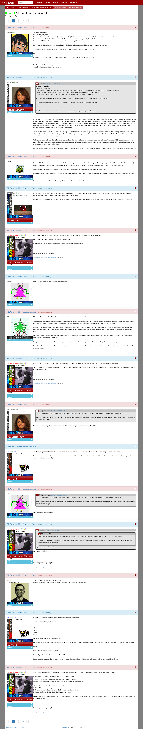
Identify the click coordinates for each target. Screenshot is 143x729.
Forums (13, 7)
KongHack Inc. (65, 727)
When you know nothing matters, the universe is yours (45, 257)
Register (55, 2)
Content (73, 2)
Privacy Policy (9, 727)
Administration (23, 7)
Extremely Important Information (41, 7)
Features (39, 2)
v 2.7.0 (75, 727)
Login (47, 2)
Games (64, 2)
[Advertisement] (99, 8)
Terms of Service (19, 727)
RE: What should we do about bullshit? (22, 28)
